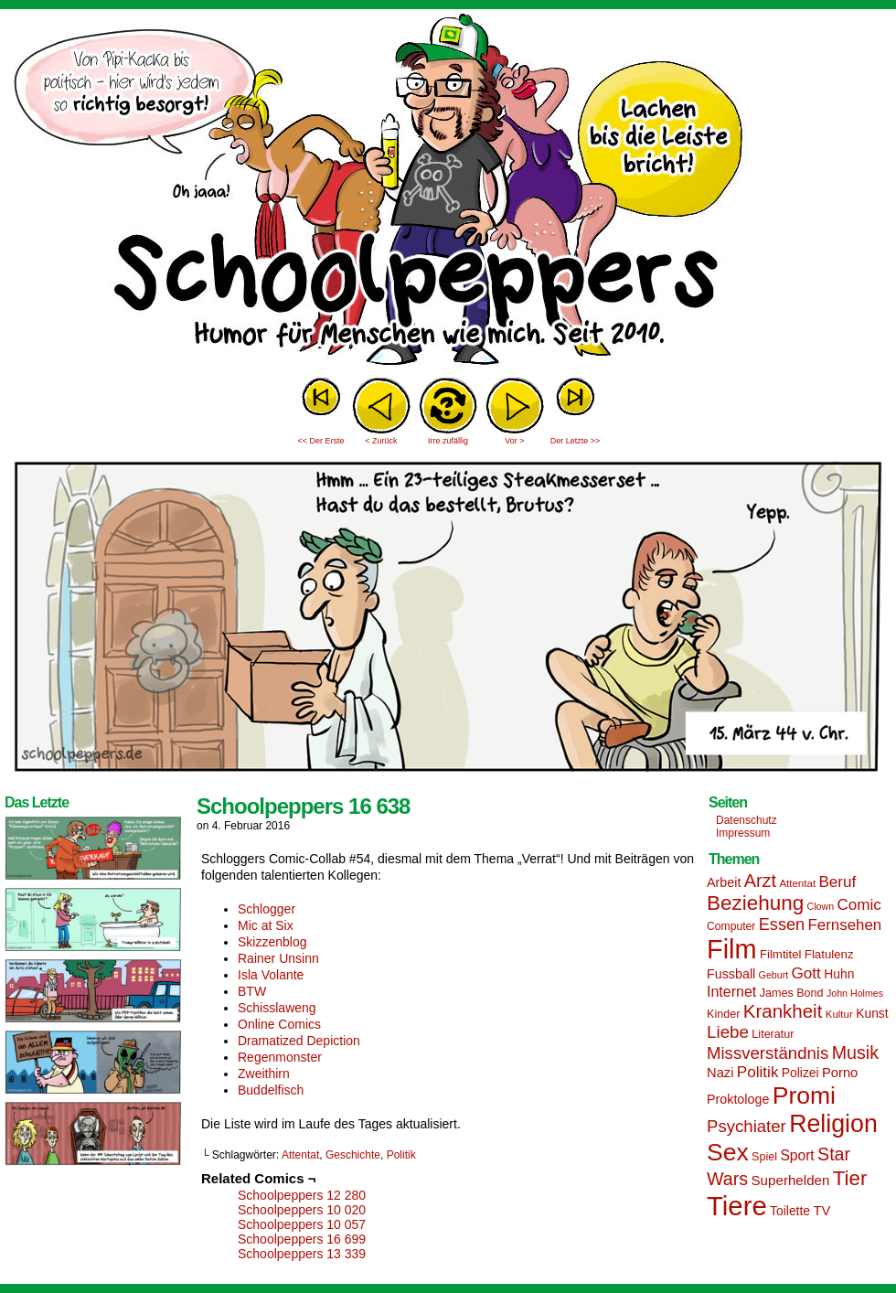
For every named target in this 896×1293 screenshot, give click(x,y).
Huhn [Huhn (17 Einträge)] (839, 974)
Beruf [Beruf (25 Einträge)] (837, 882)
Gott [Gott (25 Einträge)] (806, 973)
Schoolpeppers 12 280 (302, 1195)
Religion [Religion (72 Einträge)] (833, 1124)
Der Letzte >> (575, 440)
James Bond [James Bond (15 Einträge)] (792, 993)
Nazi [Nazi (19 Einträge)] (720, 1072)
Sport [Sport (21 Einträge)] (797, 1155)
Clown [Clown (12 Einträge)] (820, 906)
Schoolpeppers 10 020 (302, 1209)
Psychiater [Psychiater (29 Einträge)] (746, 1126)
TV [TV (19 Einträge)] (821, 1210)
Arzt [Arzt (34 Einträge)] (760, 881)
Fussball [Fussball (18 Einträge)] (731, 974)
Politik (401, 1155)
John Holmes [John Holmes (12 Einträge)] (855, 993)
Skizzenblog (272, 942)
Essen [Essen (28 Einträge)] (782, 924)
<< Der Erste (320, 440)
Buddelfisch (271, 1090)
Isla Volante (271, 974)
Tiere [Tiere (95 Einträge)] (737, 1206)
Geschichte (352, 1155)
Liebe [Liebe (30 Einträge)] (728, 1032)
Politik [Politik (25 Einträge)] (758, 1072)
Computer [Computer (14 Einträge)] (731, 926)
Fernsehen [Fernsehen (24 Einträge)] (845, 925)
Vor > (514, 440)
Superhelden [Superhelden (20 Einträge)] (790, 1180)
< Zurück (381, 440)
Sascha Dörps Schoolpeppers (448, 192)
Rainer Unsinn (278, 958)
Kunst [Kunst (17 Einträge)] (872, 1013)
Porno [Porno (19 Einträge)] (840, 1072)
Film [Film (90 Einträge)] (732, 949)
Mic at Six (265, 925)
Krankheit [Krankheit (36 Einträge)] (783, 1010)
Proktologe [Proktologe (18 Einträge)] (738, 1099)
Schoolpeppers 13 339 (302, 1253)
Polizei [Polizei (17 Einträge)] (800, 1072)
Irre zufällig (448, 440)
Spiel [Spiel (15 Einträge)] (764, 1156)
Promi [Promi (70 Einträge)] (804, 1095)
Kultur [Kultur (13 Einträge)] (839, 1014)
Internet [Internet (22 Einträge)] (731, 991)
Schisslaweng (277, 1007)
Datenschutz (746, 820)
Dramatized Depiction (299, 1040)
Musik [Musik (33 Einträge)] (855, 1052)
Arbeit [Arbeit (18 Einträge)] (724, 882)
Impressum (743, 833)
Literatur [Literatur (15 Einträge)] (773, 1034)
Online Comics (279, 1024)
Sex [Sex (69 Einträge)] (728, 1152)
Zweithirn (264, 1073)
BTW (252, 991)
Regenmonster (280, 1057)
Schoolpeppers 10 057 (302, 1224)
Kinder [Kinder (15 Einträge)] (723, 1014)
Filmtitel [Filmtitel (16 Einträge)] (781, 954)
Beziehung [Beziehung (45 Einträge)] (755, 903)
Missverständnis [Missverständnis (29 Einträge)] (767, 1053)
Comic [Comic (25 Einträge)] (858, 905)
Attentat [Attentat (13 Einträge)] (797, 883)
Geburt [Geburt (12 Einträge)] (774, 974)
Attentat (300, 1155)
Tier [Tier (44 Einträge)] (850, 1178)
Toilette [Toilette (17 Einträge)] (790, 1210)
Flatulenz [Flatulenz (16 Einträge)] (829, 954)
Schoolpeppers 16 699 (302, 1239)
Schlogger (266, 909)
